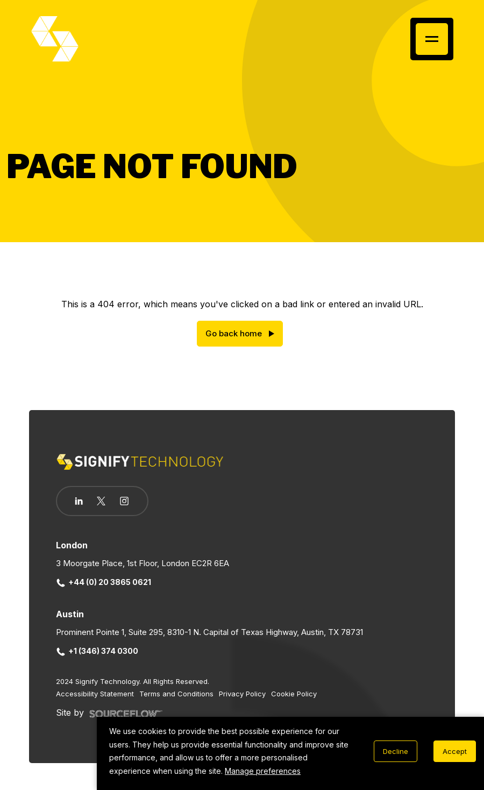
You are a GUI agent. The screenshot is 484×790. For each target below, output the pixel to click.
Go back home (233, 333)
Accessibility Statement (95, 693)
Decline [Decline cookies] (395, 751)
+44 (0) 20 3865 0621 (103, 582)
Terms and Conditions (176, 693)
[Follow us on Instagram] (124, 502)
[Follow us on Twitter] (101, 501)
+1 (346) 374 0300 (97, 650)
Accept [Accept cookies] (455, 751)
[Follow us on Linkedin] (79, 501)
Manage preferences (263, 770)
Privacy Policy (242, 693)
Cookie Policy (294, 693)
